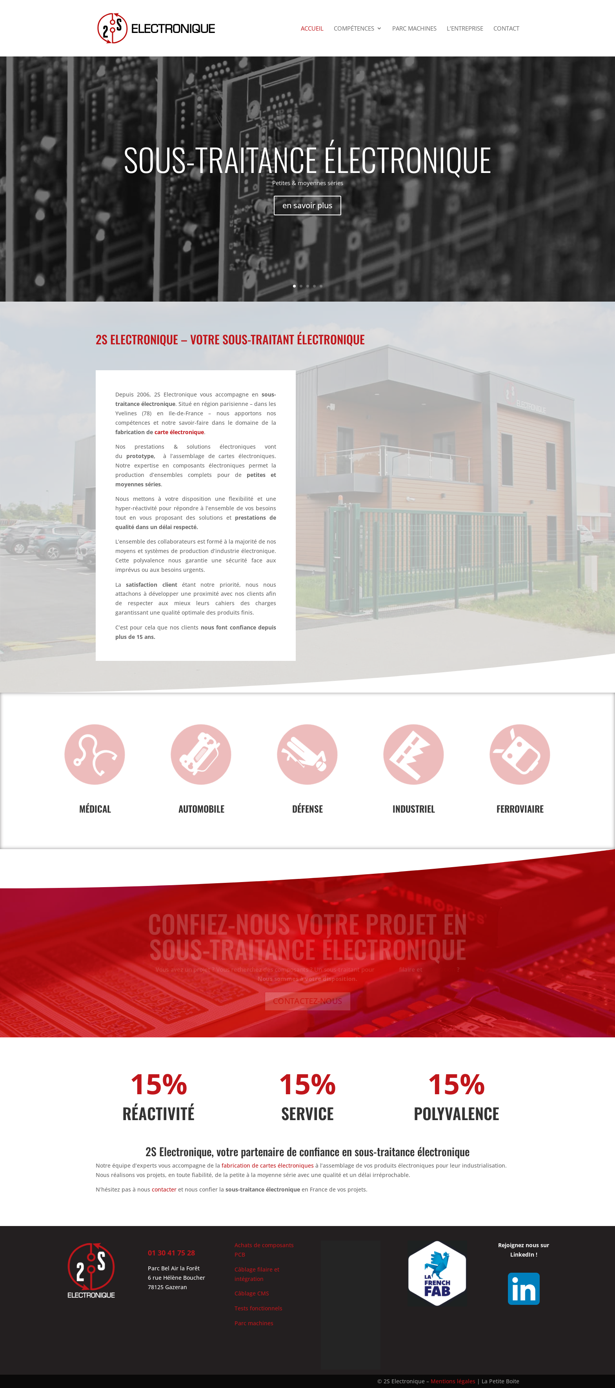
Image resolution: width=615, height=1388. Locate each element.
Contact (506, 28)
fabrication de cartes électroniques (268, 1165)
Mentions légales (453, 1381)
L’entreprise (465, 28)
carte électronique (179, 432)
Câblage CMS (252, 1293)
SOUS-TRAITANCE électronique (307, 166)
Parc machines (414, 28)
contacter (164, 1189)
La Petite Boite (500, 1381)
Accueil (312, 28)
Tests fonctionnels (258, 1308)
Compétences (354, 28)
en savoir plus (307, 212)
